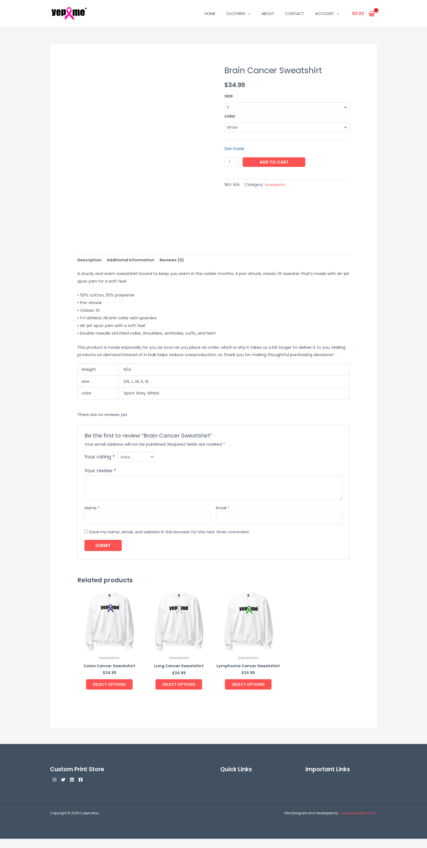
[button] (247, 13)
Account (327, 13)
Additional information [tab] (132, 260)
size (228, 96)
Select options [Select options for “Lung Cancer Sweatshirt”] (179, 687)
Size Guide (235, 149)
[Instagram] (54, 789)
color (229, 117)
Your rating (99, 457)
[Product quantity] (231, 163)
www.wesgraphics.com (357, 822)
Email (222, 509)
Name (92, 509)
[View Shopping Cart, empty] (363, 14)
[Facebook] (90, 789)
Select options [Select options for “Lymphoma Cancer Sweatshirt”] (248, 692)
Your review (100, 471)
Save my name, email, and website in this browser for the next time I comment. (169, 533)
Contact (294, 13)
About (267, 13)
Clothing (238, 13)
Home (210, 13)
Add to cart (274, 163)
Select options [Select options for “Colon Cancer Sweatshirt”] (109, 687)
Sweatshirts (275, 185)
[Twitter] (66, 789)
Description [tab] (89, 260)
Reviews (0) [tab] (175, 260)
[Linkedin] (78, 789)
